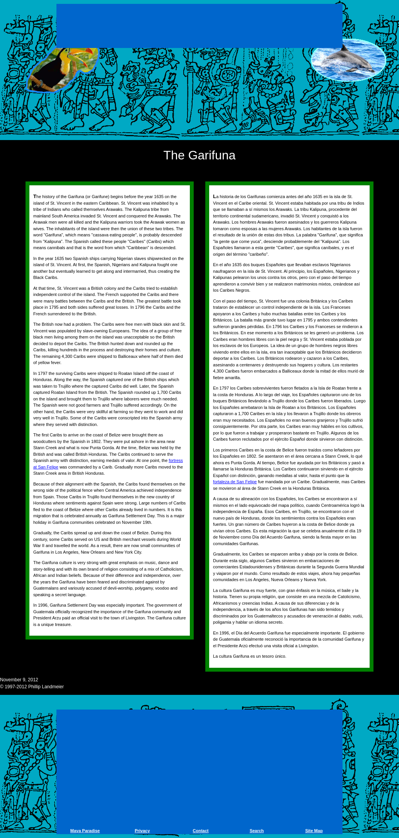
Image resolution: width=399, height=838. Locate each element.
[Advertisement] (199, 27)
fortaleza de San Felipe (235, 481)
